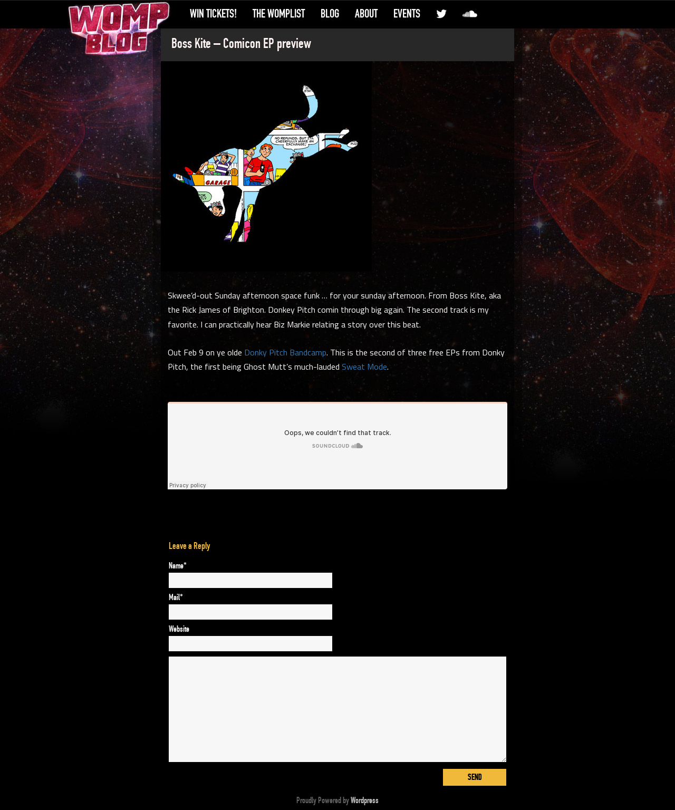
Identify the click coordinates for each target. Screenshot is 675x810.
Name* (178, 566)
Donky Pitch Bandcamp (285, 352)
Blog (330, 14)
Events (406, 14)
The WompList (279, 14)
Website (179, 629)
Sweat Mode (364, 366)
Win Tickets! (213, 14)
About (366, 14)
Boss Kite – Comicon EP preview (241, 44)
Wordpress (365, 800)
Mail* (176, 597)
